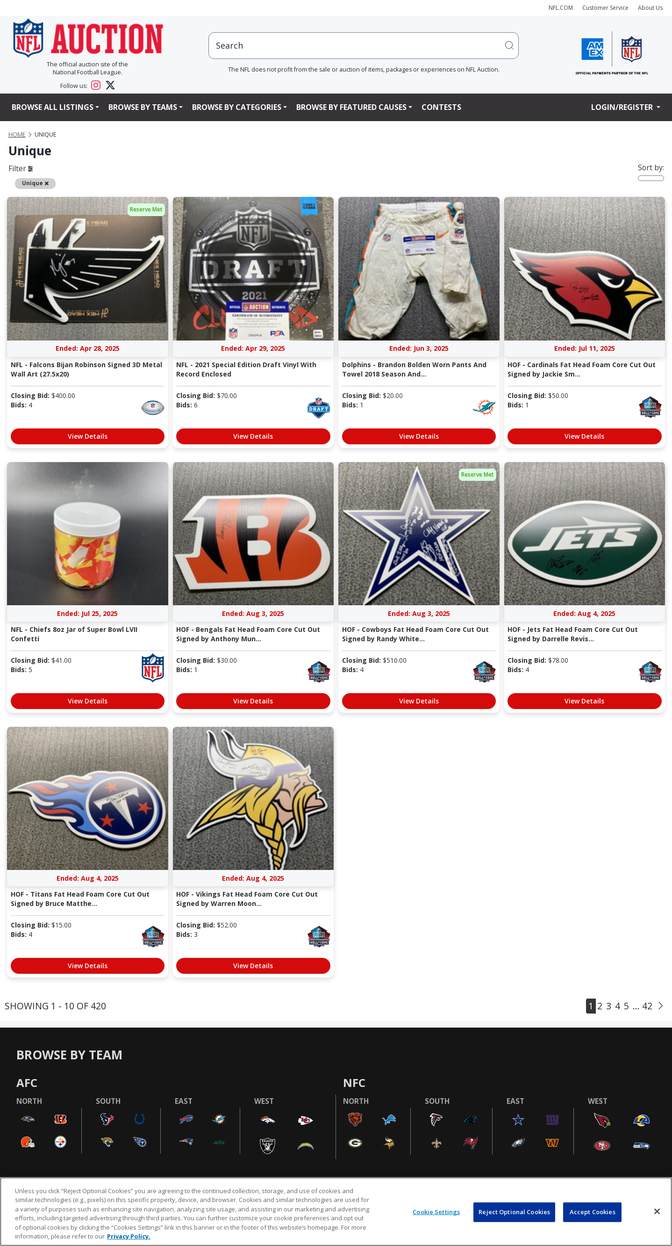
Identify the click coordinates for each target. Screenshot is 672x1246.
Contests (441, 107)
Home (17, 134)
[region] (336, 1211)
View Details (87, 436)
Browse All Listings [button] (52, 107)
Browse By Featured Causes (351, 107)
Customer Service (605, 8)
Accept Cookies (592, 1212)
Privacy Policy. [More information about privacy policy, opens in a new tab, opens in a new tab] (128, 1236)
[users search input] (363, 45)
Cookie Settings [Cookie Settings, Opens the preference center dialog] (436, 1212)
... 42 (642, 1006)
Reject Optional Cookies (514, 1212)
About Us (650, 8)
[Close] (657, 1211)
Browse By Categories (236, 107)
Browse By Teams (142, 107)
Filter (20, 168)
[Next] (660, 1006)
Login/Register (623, 107)
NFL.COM (561, 8)
